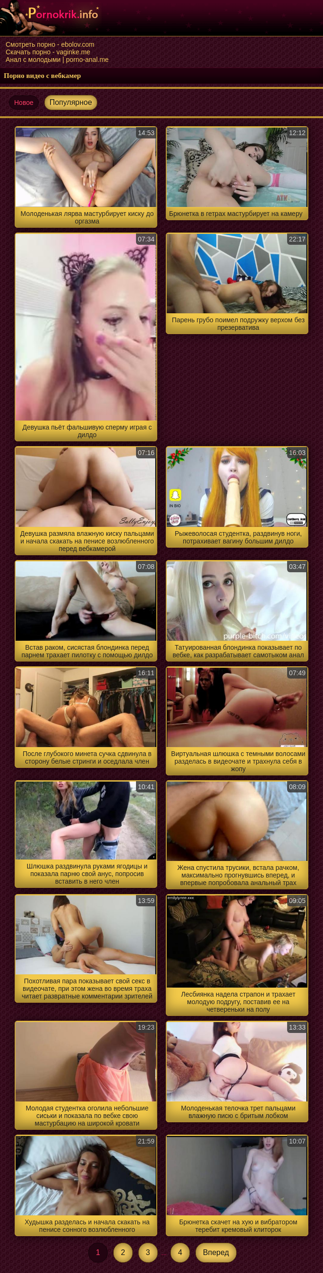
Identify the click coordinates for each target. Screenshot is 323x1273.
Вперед (216, 1252)
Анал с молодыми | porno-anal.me (57, 59)
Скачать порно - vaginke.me (48, 52)
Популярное (71, 102)
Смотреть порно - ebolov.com (50, 44)
